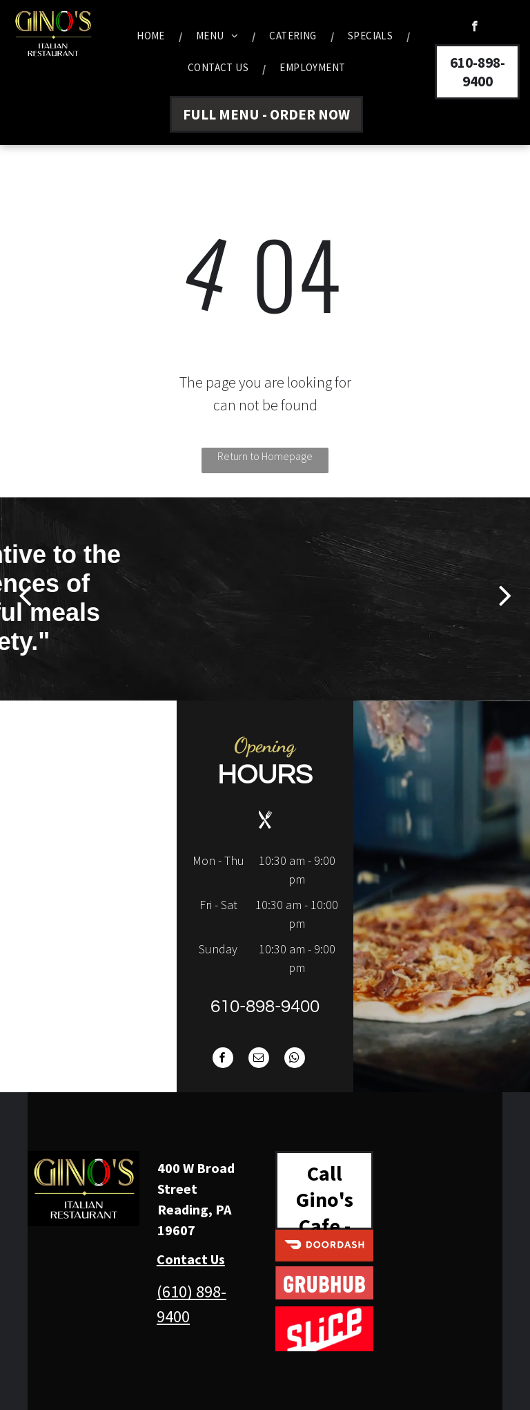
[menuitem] (152, 36)
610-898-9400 (265, 1007)
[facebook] (474, 27)
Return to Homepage (265, 456)
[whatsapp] (294, 1059)
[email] (258, 1059)
